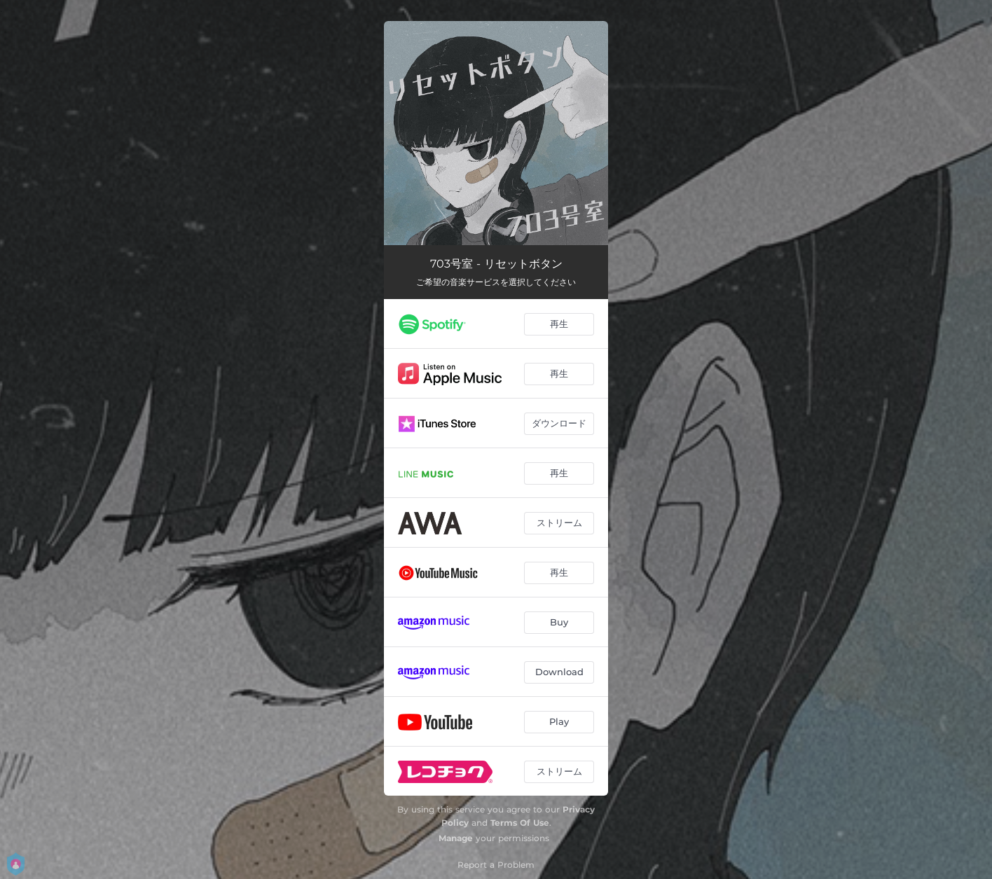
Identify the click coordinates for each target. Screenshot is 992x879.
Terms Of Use (519, 822)
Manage (456, 838)
